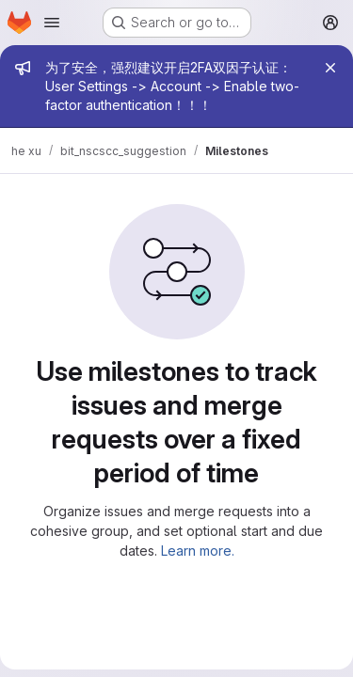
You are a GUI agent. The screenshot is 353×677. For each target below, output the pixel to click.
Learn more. (197, 551)
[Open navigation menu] (52, 23)
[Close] (330, 67)
